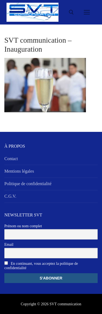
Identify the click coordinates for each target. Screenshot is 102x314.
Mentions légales (19, 171)
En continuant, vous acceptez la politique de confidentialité (41, 265)
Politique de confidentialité (27, 183)
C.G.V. (10, 196)
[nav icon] (86, 12)
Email (8, 245)
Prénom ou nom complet (23, 226)
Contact (11, 158)
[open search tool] (71, 12)
